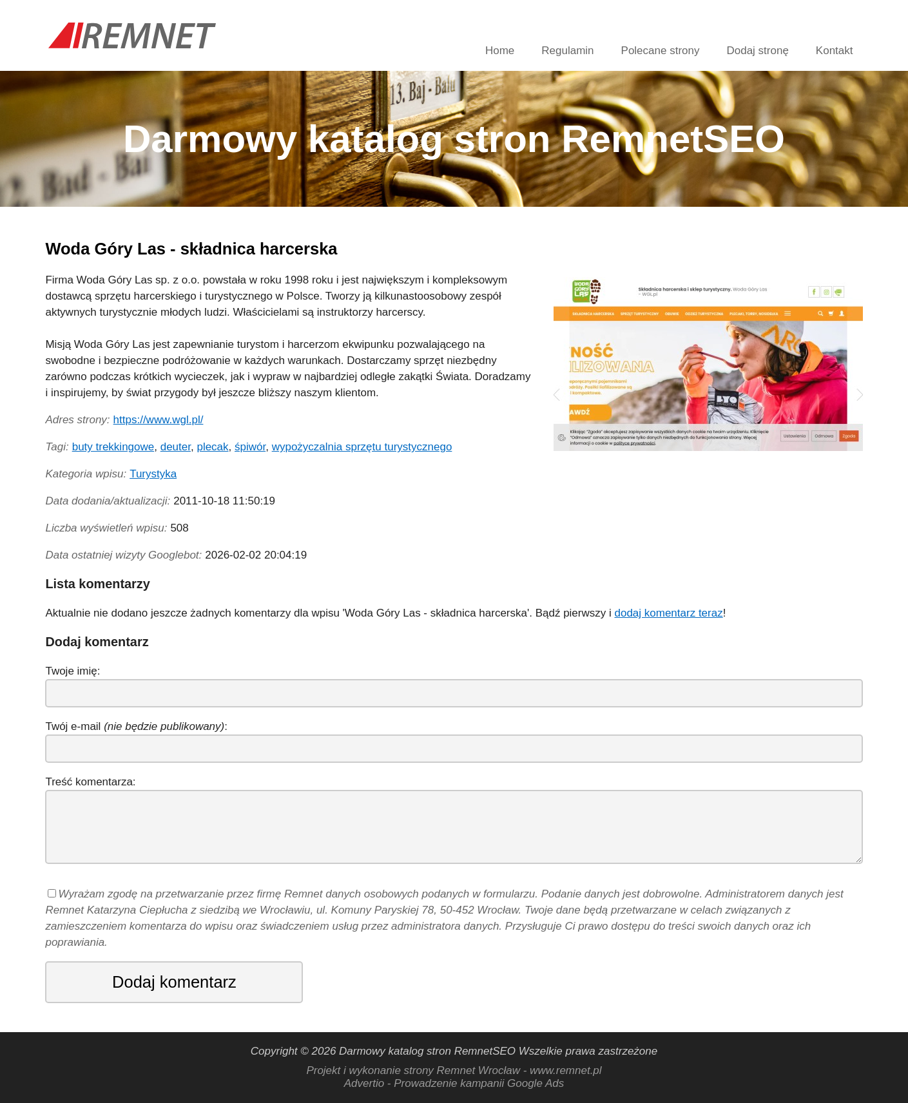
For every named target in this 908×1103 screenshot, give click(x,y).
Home (499, 50)
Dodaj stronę (757, 50)
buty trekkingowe (113, 447)
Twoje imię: (72, 671)
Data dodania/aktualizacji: (107, 501)
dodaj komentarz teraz (668, 613)
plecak (212, 447)
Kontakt (834, 50)
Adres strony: (77, 420)
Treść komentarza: (90, 782)
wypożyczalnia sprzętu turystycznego (362, 447)
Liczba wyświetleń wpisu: (106, 528)
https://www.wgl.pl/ (158, 420)
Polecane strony (660, 50)
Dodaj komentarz (174, 982)
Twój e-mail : (136, 726)
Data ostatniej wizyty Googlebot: (123, 555)
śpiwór (250, 447)
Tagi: (56, 447)
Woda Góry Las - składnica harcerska (191, 249)
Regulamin (567, 50)
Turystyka (153, 474)
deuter (175, 447)
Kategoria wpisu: (85, 474)
